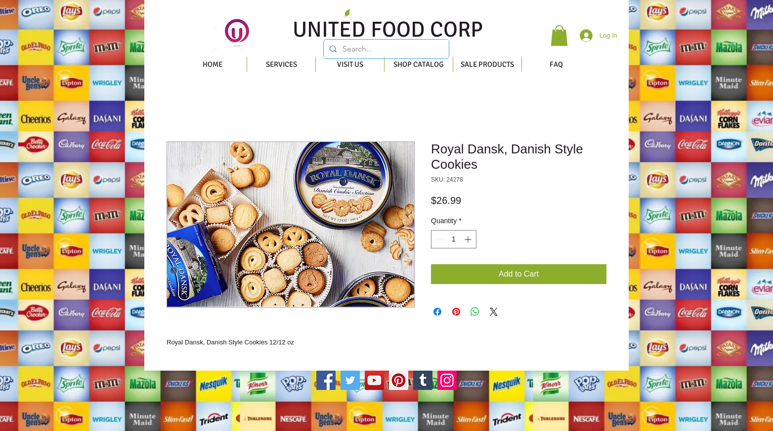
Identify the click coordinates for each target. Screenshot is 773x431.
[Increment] (469, 239)
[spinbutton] (454, 239)
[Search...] (385, 49)
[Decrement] (438, 239)
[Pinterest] (398, 380)
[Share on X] (494, 312)
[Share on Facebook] (437, 312)
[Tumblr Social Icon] (422, 380)
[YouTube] (374, 380)
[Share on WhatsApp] (475, 312)
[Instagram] (447, 380)
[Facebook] (326, 380)
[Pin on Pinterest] (456, 312)
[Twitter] (350, 380)
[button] (559, 35)
